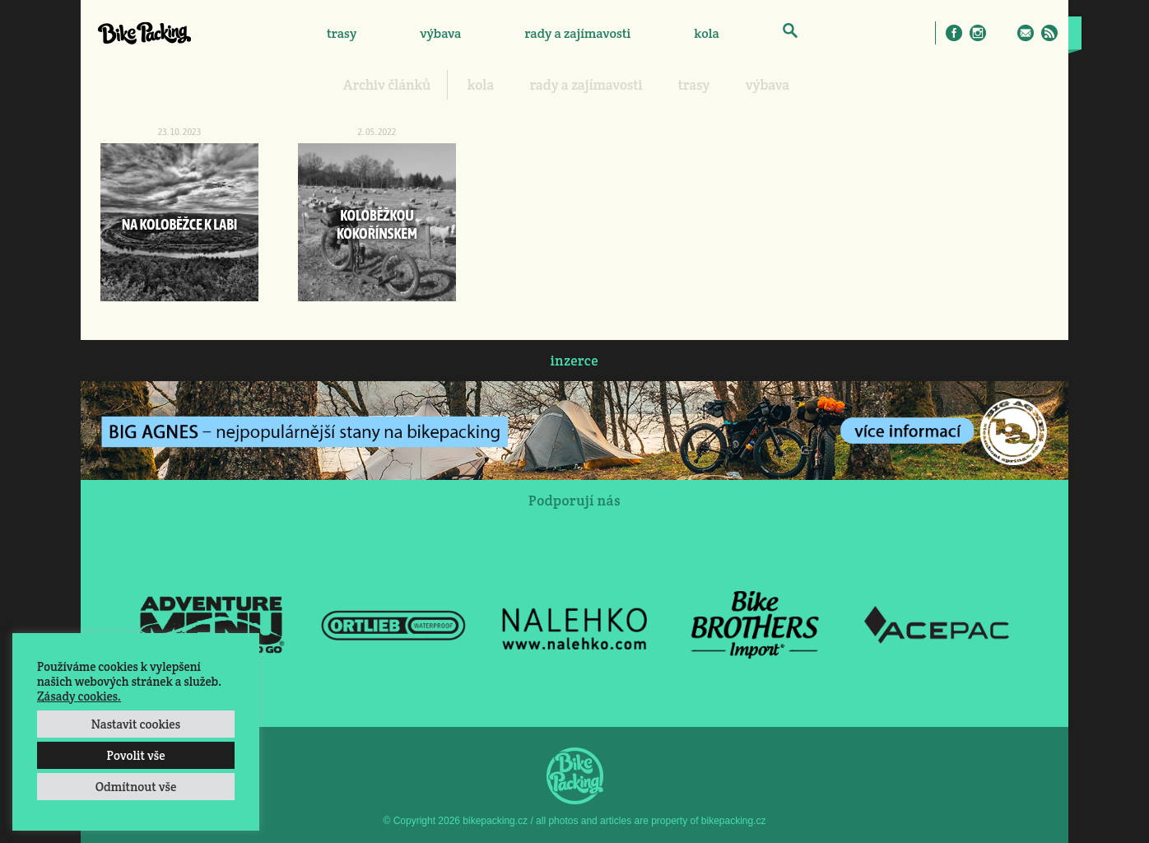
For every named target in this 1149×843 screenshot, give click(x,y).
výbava (440, 33)
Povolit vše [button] (135, 755)
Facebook (954, 33)
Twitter (1001, 33)
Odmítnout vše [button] (136, 786)
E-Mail (1025, 33)
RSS (1049, 33)
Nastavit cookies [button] (135, 724)
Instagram (978, 33)
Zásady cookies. (79, 696)
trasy (341, 33)
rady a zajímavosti (578, 33)
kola (706, 33)
